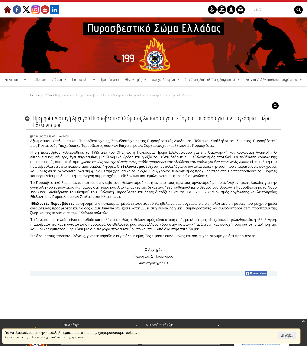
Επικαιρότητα (37, 94)
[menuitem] (16, 79)
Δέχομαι (287, 335)
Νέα (50, 94)
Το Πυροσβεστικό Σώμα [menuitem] (159, 324)
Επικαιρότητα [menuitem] (71, 324)
